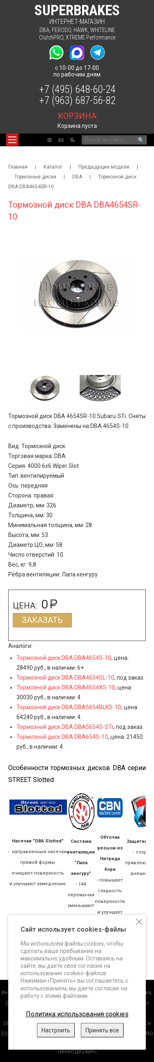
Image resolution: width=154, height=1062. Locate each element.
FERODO (61, 30)
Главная (18, 167)
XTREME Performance (90, 37)
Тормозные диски (35, 177)
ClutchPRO (51, 37)
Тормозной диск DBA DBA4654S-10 (63, 658)
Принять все (102, 1030)
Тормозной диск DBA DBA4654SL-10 (65, 677)
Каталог (53, 167)
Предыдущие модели (103, 167)
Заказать (42, 620)
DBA (44, 30)
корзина (77, 116)
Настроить (55, 1030)
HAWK (81, 30)
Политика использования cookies (77, 1014)
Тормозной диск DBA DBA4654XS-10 (65, 687)
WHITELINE (102, 30)
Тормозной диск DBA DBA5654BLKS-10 (68, 707)
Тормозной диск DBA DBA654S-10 (62, 736)
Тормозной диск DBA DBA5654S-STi (64, 727)
